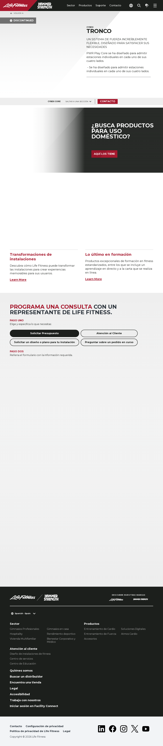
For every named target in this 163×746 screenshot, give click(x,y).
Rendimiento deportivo (61, 633)
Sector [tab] (71, 5)
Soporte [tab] (101, 5)
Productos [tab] (85, 5)
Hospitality (16, 633)
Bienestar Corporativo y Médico (61, 640)
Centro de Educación (23, 663)
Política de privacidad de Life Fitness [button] (34, 731)
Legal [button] (66, 731)
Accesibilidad (20, 694)
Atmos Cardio (129, 633)
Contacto (115, 5)
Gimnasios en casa (58, 628)
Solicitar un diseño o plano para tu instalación (44, 342)
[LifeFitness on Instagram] (123, 729)
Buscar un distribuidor (26, 676)
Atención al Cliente (109, 333)
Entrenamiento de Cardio (99, 628)
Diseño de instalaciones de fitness (30, 653)
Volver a (17, 13)
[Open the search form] (139, 5)
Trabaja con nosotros (25, 700)
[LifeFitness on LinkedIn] (101, 729)
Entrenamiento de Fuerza (100, 633)
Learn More (18, 279)
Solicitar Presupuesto (44, 333)
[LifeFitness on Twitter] (134, 729)
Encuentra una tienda (25, 682)
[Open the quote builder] (147, 5)
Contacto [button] (16, 726)
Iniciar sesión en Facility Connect (34, 706)
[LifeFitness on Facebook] (112, 729)
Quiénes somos (21, 670)
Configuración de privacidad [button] (44, 726)
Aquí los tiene (104, 153)
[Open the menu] (155, 5)
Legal (14, 688)
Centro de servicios (21, 658)
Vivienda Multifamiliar (23, 638)
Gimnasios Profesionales (24, 628)
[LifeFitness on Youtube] (145, 729)
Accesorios (90, 638)
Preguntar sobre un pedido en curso (109, 342)
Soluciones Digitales (133, 628)
